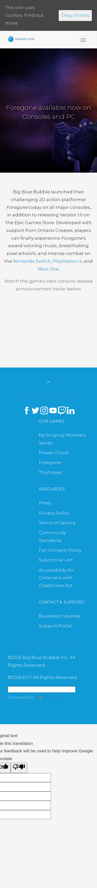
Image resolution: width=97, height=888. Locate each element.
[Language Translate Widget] (42, 689)
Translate (51, 697)
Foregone (50, 462)
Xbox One (48, 268)
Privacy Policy (54, 513)
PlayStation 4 (67, 261)
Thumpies (50, 472)
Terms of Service (57, 522)
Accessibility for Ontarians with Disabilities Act (56, 578)
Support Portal (55, 625)
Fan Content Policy (60, 550)
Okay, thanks (75, 15)
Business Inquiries (60, 616)
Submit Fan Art (56, 560)
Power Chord (53, 452)
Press (45, 502)
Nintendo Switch (32, 261)
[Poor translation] (19, 768)
